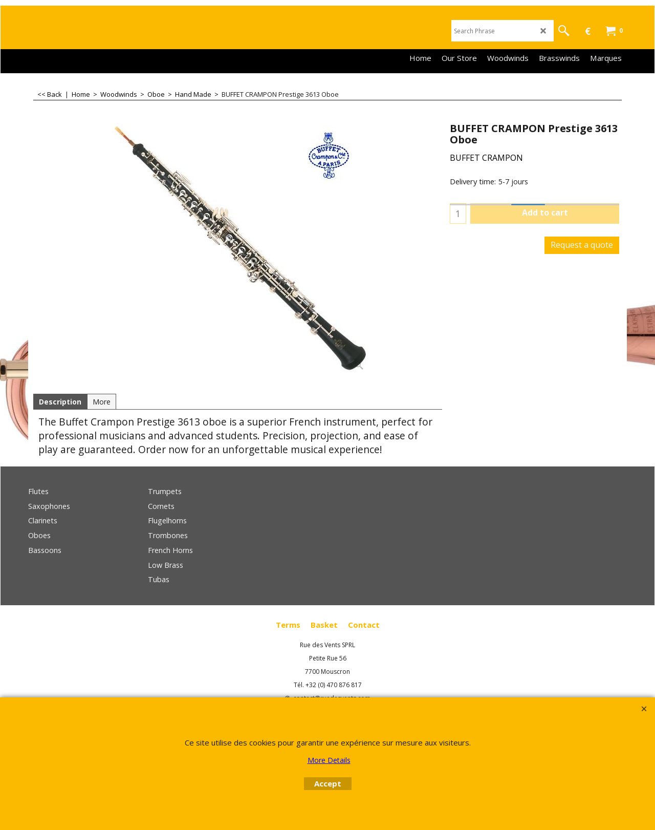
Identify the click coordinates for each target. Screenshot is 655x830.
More (102, 402)
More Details (329, 760)
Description (60, 402)
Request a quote (582, 244)
